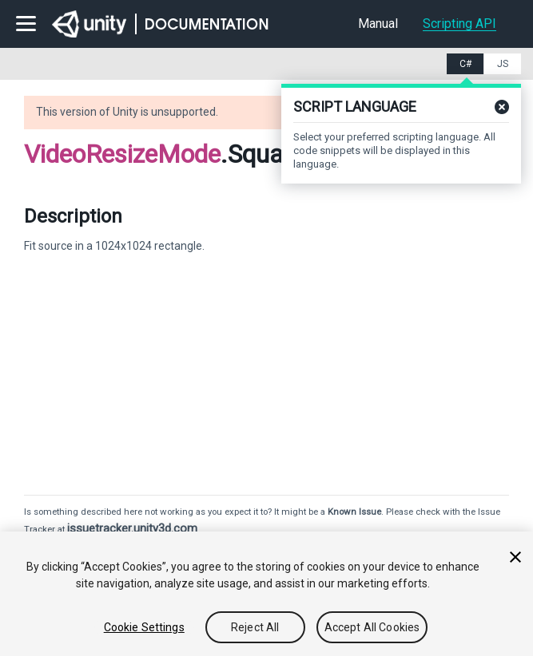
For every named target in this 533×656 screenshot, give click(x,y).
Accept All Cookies (372, 627)
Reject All (255, 627)
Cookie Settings (144, 627)
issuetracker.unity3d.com (132, 528)
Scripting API (459, 23)
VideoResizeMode (122, 154)
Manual (378, 23)
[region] (266, 594)
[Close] (515, 557)
